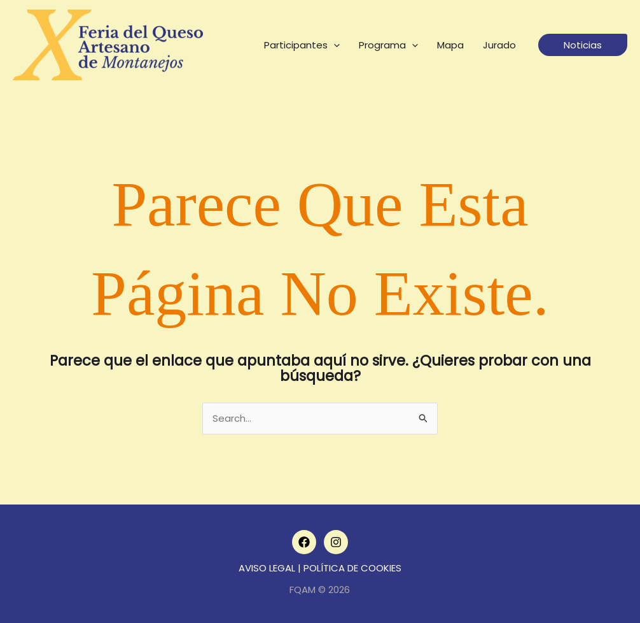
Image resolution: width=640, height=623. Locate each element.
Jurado (499, 45)
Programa (388, 45)
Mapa (450, 45)
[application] (334, 45)
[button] (582, 45)
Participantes (302, 45)
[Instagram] (336, 542)
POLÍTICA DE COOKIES (352, 568)
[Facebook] (304, 542)
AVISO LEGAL (267, 568)
